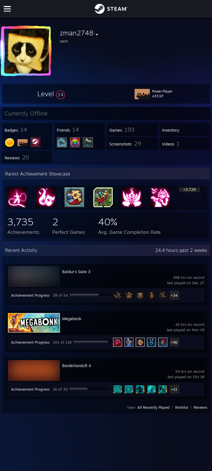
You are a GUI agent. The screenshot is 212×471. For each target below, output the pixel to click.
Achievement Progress (30, 295)
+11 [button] (174, 389)
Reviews (200, 407)
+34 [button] (174, 295)
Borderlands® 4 (76, 365)
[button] (51, 93)
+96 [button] (174, 342)
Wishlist (181, 407)
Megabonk (71, 318)
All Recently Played (153, 407)
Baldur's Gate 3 (76, 271)
